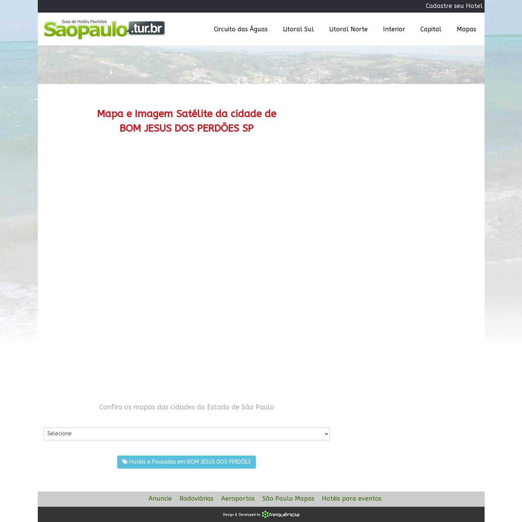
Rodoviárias (196, 498)
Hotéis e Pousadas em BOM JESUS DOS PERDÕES (186, 462)
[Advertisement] (187, 208)
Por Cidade (57, 419)
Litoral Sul (298, 29)
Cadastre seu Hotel (454, 6)
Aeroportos (238, 498)
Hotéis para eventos (351, 498)
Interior (394, 29)
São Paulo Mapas (288, 498)
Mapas (466, 29)
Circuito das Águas (241, 29)
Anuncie (160, 498)
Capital (430, 29)
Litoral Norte (348, 29)
